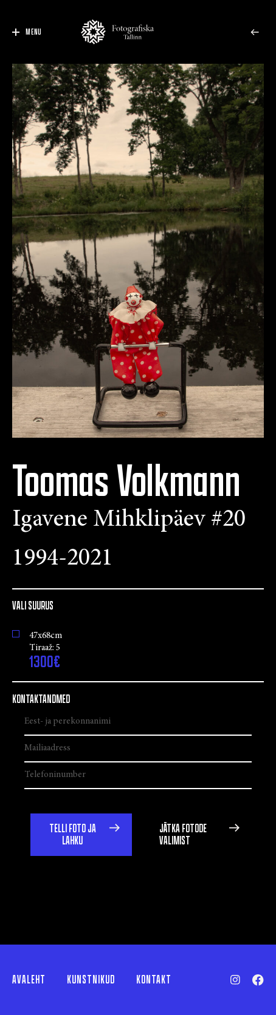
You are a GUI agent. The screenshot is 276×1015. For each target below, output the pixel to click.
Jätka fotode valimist (183, 834)
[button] (81, 834)
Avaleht (29, 980)
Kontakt (153, 980)
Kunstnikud (91, 980)
